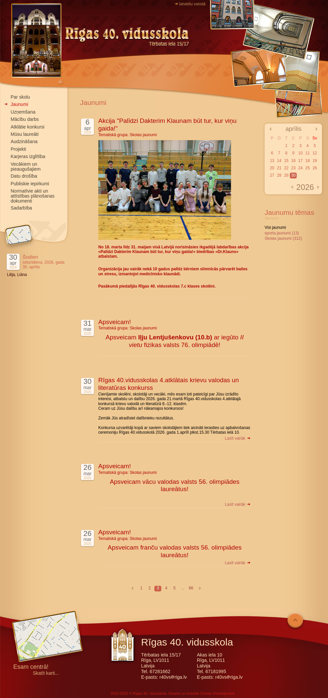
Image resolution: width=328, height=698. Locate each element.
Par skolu (20, 97)
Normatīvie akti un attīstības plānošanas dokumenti (32, 196)
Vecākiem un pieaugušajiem (26, 166)
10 (300, 153)
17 (300, 160)
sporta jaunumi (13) (282, 233)
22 (286, 168)
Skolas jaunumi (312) (283, 238)
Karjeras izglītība (28, 156)
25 (307, 168)
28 (279, 175)
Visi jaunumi (275, 227)
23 (293, 168)
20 (272, 168)
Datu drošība (24, 176)
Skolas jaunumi (143, 134)
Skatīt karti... (46, 673)
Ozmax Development (217, 693)
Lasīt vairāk (238, 438)
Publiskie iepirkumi (30, 183)
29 (286, 175)
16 (293, 160)
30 (293, 175)
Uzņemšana (23, 112)
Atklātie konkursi (27, 127)
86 (191, 588)
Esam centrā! (30, 667)
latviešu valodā (192, 4)
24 (300, 168)
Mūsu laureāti (25, 134)
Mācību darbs (25, 119)
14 (279, 160)
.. (183, 588)
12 (314, 153)
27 (272, 175)
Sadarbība (21, 208)
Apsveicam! (114, 321)
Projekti (18, 149)
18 (307, 160)
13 (272, 160)
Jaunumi (19, 104)
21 (279, 168)
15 (286, 160)
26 (314, 168)
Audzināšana (24, 141)
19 (314, 160)
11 (307, 153)
